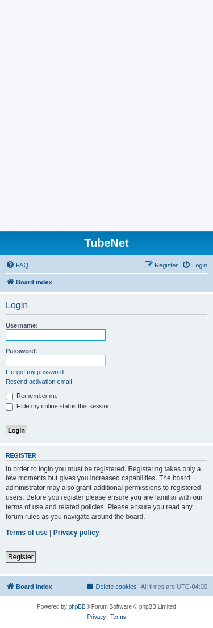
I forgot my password (35, 372)
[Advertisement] (106, 118)
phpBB (77, 607)
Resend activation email (39, 381)
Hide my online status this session (58, 406)
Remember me (32, 395)
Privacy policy (76, 533)
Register (21, 557)
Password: (21, 351)
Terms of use (27, 533)
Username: (22, 325)
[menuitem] (17, 265)
